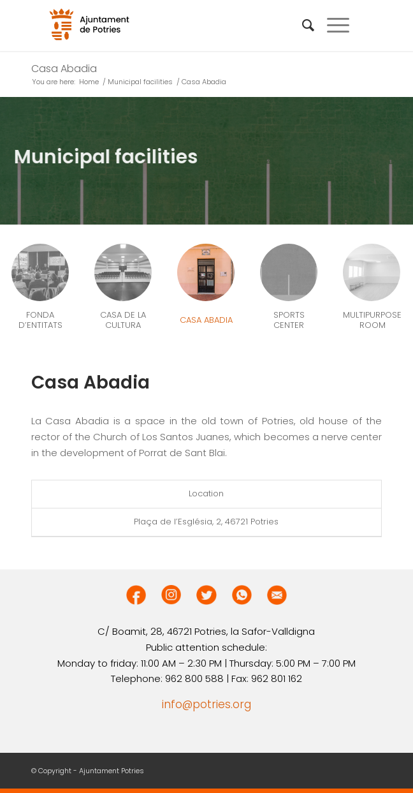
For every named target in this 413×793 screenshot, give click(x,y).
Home (89, 82)
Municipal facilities (140, 82)
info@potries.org (206, 704)
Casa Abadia (64, 68)
